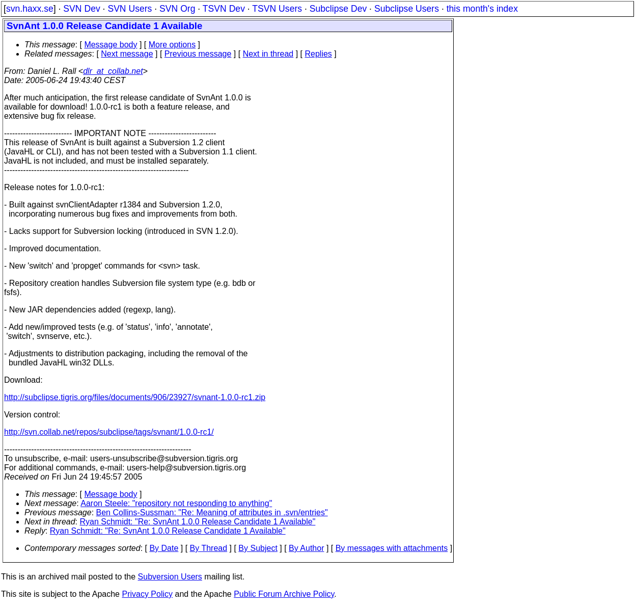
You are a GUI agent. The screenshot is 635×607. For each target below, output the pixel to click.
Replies (318, 53)
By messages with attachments (392, 548)
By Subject (257, 548)
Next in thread (268, 53)
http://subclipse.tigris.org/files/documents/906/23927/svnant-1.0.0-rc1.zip (134, 397)
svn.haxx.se (29, 9)
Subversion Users (170, 576)
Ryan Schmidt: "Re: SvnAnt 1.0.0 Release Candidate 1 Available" (198, 521)
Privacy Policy (147, 594)
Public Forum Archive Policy (284, 594)
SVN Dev (81, 9)
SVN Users (129, 9)
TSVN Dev (224, 9)
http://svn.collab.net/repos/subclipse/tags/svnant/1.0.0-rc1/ (109, 432)
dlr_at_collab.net (113, 71)
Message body (110, 44)
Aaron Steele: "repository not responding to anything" (176, 503)
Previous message (198, 53)
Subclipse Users (406, 9)
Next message (127, 53)
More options (172, 44)
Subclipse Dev (338, 9)
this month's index (482, 9)
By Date (163, 548)
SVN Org (177, 9)
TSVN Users (277, 9)
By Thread (209, 548)
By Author (306, 548)
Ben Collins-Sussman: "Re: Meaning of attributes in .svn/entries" (212, 512)
